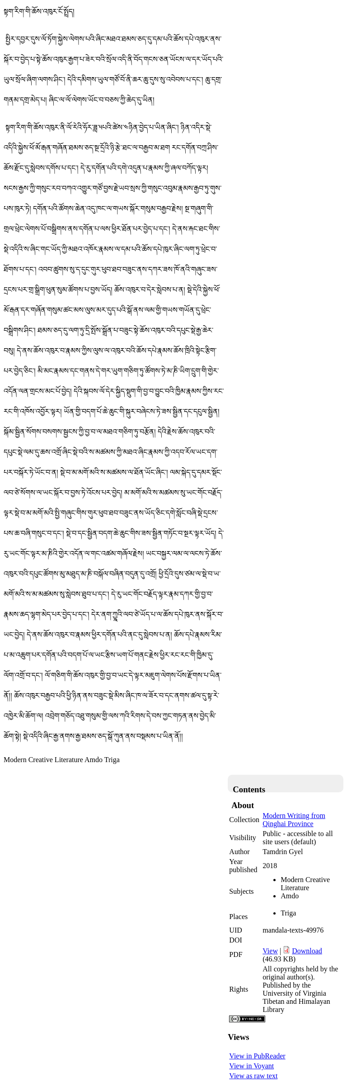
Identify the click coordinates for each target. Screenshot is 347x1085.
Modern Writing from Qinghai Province (294, 820)
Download (307, 951)
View (270, 951)
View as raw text (253, 1076)
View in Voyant (251, 1066)
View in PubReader (257, 1056)
